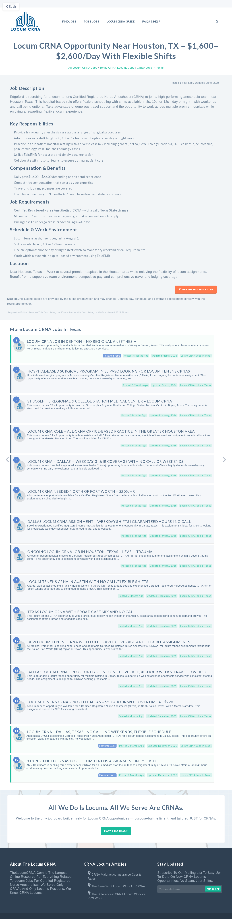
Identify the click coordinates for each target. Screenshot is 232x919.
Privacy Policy (214, 911)
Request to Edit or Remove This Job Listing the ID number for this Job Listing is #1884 (56, 312)
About (134, 911)
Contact (166, 911)
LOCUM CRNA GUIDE (121, 21)
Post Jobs (91, 21)
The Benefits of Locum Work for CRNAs (119, 877)
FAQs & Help (151, 21)
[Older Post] (224, 459)
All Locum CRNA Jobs (82, 67)
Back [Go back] (11, 7)
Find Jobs (69, 21)
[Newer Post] (7, 459)
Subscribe (213, 880)
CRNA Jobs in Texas (150, 67)
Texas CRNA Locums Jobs (117, 67)
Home (122, 911)
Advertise (150, 911)
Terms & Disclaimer (188, 911)
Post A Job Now (116, 822)
